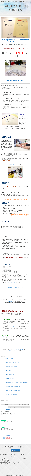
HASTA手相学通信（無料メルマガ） (7, 421)
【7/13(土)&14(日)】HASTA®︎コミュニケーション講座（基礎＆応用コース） (15, 404)
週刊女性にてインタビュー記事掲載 (11, 366)
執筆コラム (13, 463)
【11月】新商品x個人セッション (11, 374)
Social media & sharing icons (11, 475)
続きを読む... (16, 450)
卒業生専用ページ (13, 164)
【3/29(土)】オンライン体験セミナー (12, 394)
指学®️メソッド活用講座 (10, 358)
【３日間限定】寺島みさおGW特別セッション (13, 386)
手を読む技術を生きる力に (5, 428)
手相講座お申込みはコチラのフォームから (15, 287)
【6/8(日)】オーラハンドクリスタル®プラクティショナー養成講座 (17, 382)
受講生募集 (10, 400)
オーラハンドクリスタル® (25, 457)
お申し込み (11, 350)
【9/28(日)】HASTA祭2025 (10, 378)
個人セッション (6, 336)
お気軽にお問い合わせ (19, 349)
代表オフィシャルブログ (15, 462)
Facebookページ (14, 461)
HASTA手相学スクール (15, 458)
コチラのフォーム (12, 326)
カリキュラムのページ (10, 282)
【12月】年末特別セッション (10, 370)
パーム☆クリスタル (24, 458)
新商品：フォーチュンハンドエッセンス (12, 362)
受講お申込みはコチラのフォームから (15, 80)
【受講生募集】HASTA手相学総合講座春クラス (13, 390)
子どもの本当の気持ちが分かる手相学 (7, 429)
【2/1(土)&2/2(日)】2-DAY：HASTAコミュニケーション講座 (18, 407)
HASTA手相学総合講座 (5, 400)
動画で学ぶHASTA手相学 (15, 459)
